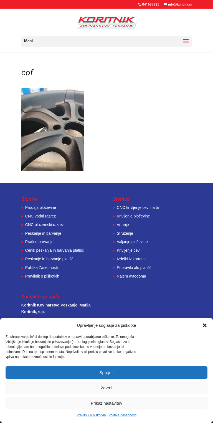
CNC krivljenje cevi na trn (138, 207)
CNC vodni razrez (40, 216)
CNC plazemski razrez (44, 224)
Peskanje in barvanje (43, 233)
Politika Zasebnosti (122, 415)
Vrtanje (123, 224)
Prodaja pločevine (40, 207)
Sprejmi (107, 372)
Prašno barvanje (39, 241)
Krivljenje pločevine (133, 216)
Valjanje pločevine (132, 241)
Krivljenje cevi (129, 250)
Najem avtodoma (131, 276)
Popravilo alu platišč (134, 267)
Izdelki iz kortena (131, 259)
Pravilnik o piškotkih (91, 415)
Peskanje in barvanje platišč (49, 259)
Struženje (125, 233)
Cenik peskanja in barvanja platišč (54, 250)
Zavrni (106, 387)
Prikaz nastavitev (106, 403)
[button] (204, 325)
